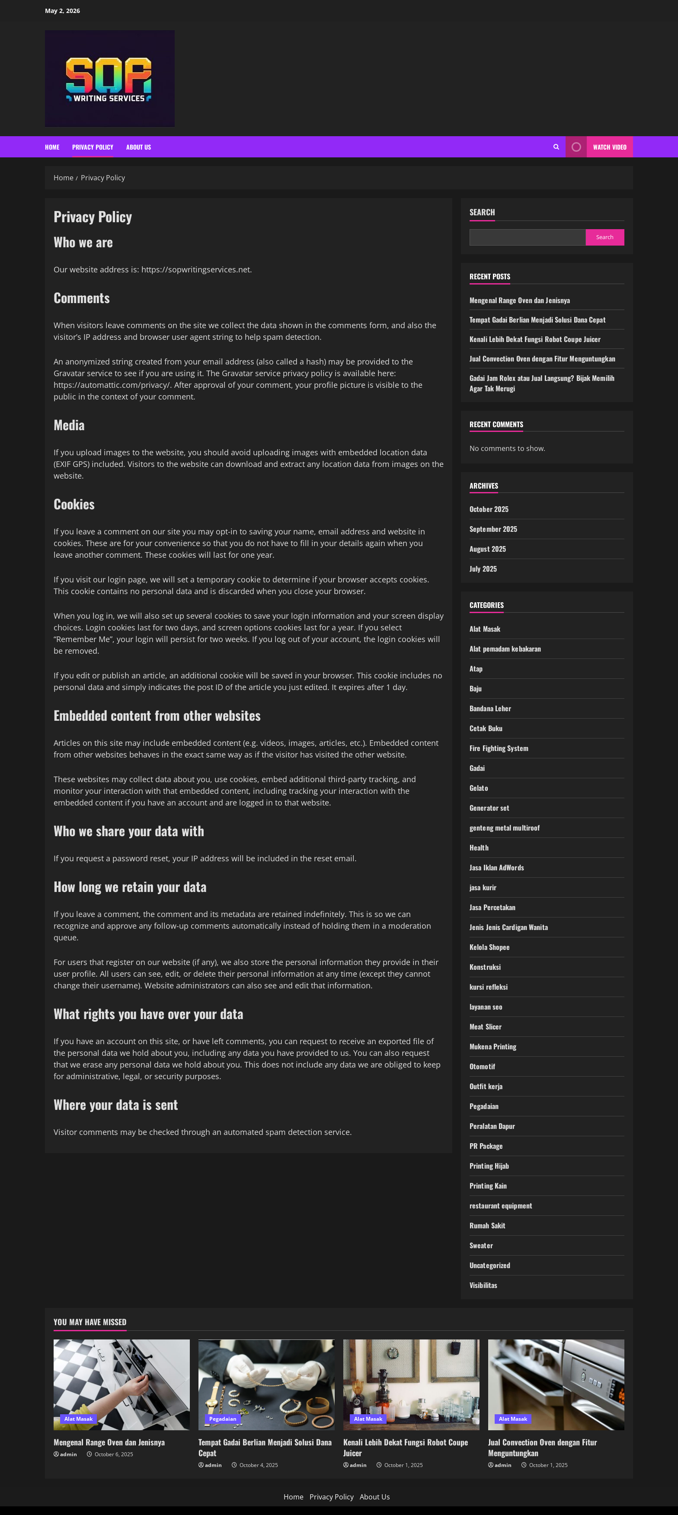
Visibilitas (483, 1285)
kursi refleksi (489, 986)
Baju (476, 688)
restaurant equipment (501, 1205)
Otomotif (482, 1066)
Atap (476, 668)
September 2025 (493, 529)
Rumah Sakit (487, 1225)
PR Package (486, 1146)
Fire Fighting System (499, 748)
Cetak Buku (486, 728)
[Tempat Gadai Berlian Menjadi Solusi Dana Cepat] (266, 1384)
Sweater (481, 1245)
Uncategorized (490, 1265)
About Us (138, 146)
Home (52, 146)
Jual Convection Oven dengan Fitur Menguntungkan (542, 358)
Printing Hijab (489, 1165)
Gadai (477, 768)
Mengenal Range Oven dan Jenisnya (520, 300)
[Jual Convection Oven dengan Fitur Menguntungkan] (556, 1384)
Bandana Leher (490, 708)
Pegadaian (484, 1106)
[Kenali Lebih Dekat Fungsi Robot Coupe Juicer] (411, 1384)
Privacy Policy (92, 146)
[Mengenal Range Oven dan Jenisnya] (122, 1384)
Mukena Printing (493, 1046)
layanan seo (486, 1006)
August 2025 (488, 548)
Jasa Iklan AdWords (497, 867)
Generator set (489, 807)
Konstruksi (485, 967)
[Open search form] (556, 146)
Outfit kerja (486, 1086)
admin (68, 1454)
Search (482, 212)
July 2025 (483, 568)
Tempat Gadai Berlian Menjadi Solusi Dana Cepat (538, 319)
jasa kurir (483, 887)
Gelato (479, 788)
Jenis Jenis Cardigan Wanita (509, 927)
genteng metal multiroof (505, 827)
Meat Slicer (486, 1026)
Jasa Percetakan (493, 907)
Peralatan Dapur (492, 1126)
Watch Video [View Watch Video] (596, 146)
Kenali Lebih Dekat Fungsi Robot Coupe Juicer (535, 339)
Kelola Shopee (490, 947)
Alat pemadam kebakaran (505, 648)
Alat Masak (485, 628)
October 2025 (489, 509)
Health (479, 847)
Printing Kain (488, 1185)
